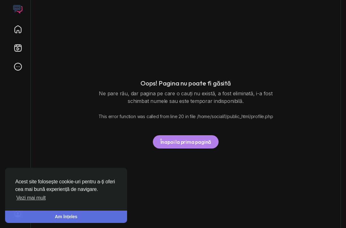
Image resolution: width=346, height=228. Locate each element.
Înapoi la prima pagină (185, 142)
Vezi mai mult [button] (31, 197)
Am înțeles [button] (66, 216)
